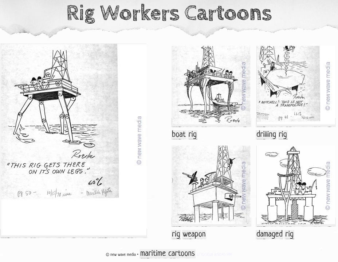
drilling (266, 134)
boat (179, 134)
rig (192, 134)
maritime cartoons (167, 253)
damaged (269, 234)
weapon (194, 234)
